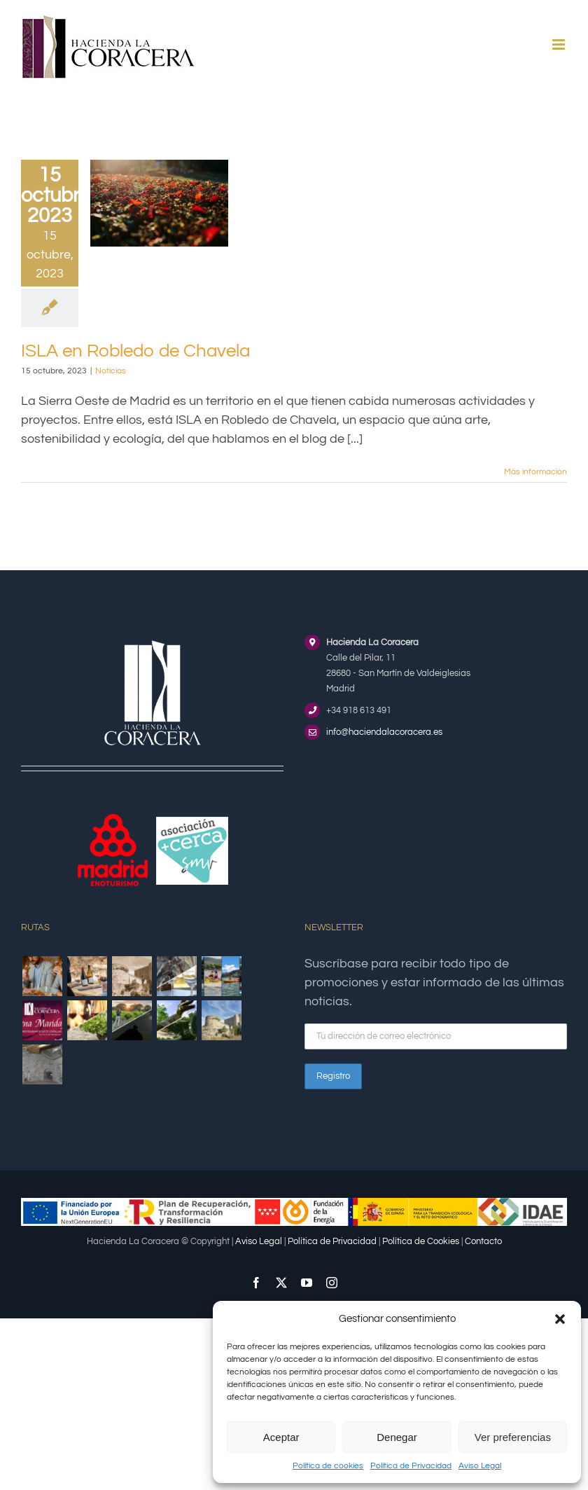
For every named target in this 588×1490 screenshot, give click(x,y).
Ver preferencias (513, 1437)
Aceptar (281, 1437)
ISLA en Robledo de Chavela (135, 351)
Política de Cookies (420, 1241)
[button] (560, 1319)
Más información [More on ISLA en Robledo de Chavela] (535, 471)
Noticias (110, 370)
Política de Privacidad (410, 1465)
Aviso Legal (479, 1465)
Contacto (483, 1241)
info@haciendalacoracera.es (384, 732)
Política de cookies (328, 1465)
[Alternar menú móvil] (559, 44)
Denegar (397, 1437)
